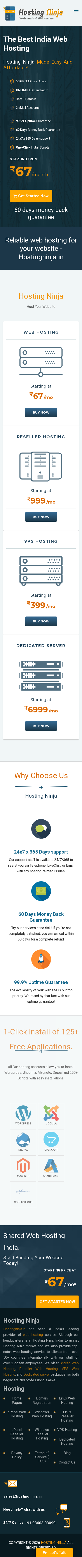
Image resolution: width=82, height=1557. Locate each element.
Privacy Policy (17, 1455)
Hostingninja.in (14, 1329)
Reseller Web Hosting (38, 1369)
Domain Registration (42, 1400)
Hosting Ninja (53, 1543)
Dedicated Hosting (67, 1441)
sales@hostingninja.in (22, 1496)
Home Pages (17, 1400)
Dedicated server (36, 1374)
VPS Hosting (67, 1430)
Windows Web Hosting (42, 1414)
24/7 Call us (29, 1523)
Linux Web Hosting (67, 1400)
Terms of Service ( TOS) (42, 1457)
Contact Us (67, 1462)
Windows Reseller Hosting (42, 1434)
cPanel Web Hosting (17, 1414)
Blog (67, 1453)
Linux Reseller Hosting (67, 1416)
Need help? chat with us (24, 1509)
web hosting (33, 1335)
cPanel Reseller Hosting (16, 1434)
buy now (41, 412)
